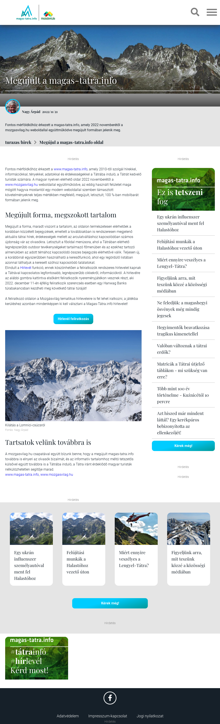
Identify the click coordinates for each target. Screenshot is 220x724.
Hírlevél (25, 268)
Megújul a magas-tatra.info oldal (71, 142)
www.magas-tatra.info (70, 169)
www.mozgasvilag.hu (21, 185)
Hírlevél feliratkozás (73, 319)
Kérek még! (183, 446)
